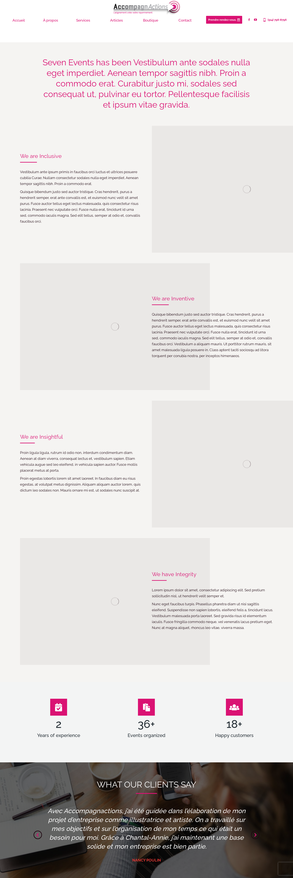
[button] (38, 835)
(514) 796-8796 (274, 20)
